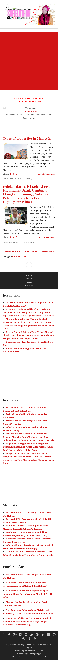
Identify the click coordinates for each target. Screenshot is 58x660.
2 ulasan (28, 242)
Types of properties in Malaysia (27, 138)
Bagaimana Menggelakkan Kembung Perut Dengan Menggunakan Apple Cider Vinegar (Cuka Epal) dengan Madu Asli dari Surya (28, 446)
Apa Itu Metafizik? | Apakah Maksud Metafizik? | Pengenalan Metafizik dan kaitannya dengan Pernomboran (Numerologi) (28, 621)
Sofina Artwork (40, 657)
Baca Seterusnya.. (46, 173)
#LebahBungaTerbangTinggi (29, 654)
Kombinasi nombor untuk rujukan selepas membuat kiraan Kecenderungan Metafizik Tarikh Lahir (28, 594)
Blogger (28, 647)
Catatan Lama (47, 251)
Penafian (29, 285)
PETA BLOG (31, 111)
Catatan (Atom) (19, 256)
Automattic (31, 651)
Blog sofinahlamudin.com (31, 644)
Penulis (29, 279)
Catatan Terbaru (12, 251)
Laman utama (30, 251)
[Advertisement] (29, 61)
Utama (29, 275)
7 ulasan (26, 179)
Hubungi (28, 282)
